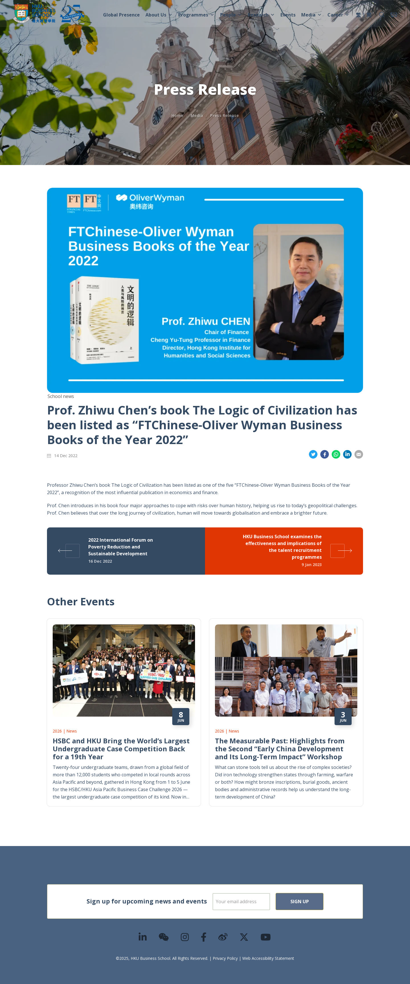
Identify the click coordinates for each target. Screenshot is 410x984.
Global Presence (121, 15)
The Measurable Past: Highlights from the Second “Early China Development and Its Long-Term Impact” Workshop (280, 748)
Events (288, 15)
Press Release (224, 115)
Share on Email (358, 454)
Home (177, 115)
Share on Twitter (313, 454)
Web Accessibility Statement (268, 958)
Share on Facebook (324, 454)
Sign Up (318, 901)
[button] (382, 15)
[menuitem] (358, 15)
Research (261, 14)
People (231, 14)
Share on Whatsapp (336, 454)
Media (311, 14)
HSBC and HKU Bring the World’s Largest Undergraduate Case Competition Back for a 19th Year (121, 748)
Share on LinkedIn (347, 454)
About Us (159, 14)
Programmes (196, 14)
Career (338, 14)
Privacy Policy (225, 958)
